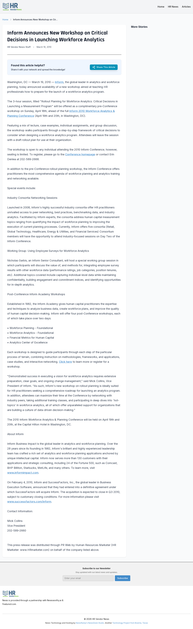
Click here (65, 361)
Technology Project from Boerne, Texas (130, 623)
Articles (186, 6)
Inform (59, 82)
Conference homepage (80, 154)
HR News (173, 6)
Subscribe (122, 578)
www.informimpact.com (22, 472)
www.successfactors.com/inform (29, 501)
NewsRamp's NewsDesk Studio (90, 623)
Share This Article (103, 67)
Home (161, 6)
